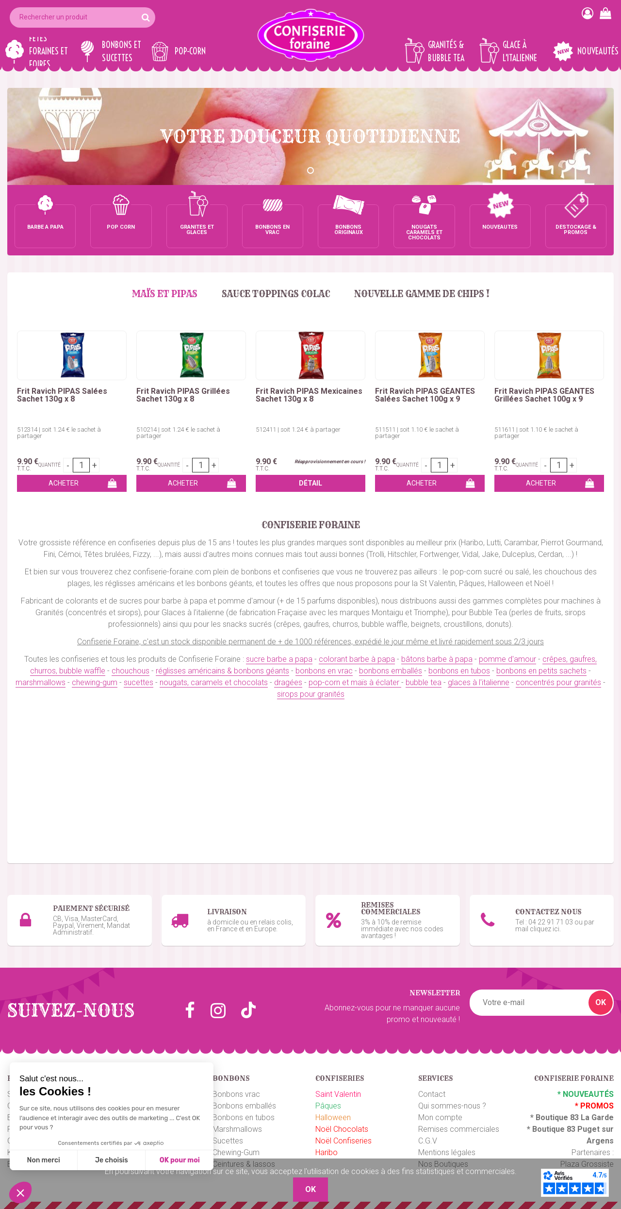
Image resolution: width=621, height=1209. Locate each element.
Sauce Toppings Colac (276, 294)
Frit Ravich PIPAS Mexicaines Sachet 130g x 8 (309, 395)
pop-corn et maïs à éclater (355, 682)
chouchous (130, 670)
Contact (431, 1094)
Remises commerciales (458, 1129)
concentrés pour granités (558, 682)
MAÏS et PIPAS (164, 294)
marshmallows (40, 682)
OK (600, 1002)
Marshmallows (237, 1129)
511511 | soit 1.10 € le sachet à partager (417, 432)
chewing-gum (94, 682)
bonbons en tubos (459, 670)
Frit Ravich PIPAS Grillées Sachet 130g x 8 (183, 395)
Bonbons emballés (244, 1105)
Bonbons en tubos (243, 1117)
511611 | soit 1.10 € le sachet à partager (536, 432)
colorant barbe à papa (357, 659)
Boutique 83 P (557, 1129)
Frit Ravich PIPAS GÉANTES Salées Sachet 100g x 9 (425, 395)
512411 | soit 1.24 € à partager (298, 429)
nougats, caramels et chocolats (214, 682)
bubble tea (423, 682)
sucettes (138, 682)
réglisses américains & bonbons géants (222, 670)
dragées (288, 682)
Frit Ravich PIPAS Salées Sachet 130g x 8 (62, 395)
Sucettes (227, 1140)
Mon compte (440, 1117)
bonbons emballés (390, 670)
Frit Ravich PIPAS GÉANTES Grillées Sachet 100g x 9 (544, 395)
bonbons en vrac (324, 670)
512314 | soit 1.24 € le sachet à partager (59, 432)
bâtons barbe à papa (437, 659)
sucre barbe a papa (279, 659)
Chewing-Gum (236, 1152)
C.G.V (427, 1140)
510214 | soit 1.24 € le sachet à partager (178, 432)
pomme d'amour (507, 659)
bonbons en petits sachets (541, 670)
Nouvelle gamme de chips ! (422, 294)
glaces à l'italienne (478, 682)
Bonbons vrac (236, 1094)
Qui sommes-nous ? (452, 1105)
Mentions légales (446, 1152)
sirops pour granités (310, 694)
